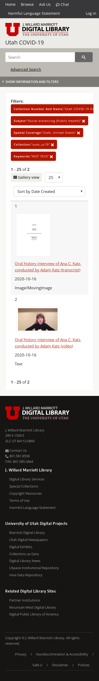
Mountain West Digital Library (32, 607)
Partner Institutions (24, 600)
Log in (91, 13)
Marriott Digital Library (27, 532)
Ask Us (45, 4)
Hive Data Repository (26, 575)
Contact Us (16, 450)
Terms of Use (19, 500)
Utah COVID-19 (24, 42)
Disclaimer (60, 665)
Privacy (20, 654)
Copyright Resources (25, 493)
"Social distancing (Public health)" (49, 121)
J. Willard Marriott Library (24, 430)
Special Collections (23, 486)
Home (10, 4)
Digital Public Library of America (34, 614)
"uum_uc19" (34, 144)
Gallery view (28, 177)
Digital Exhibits (20, 546)
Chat (62, 4)
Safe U (37, 665)
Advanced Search (26, 69)
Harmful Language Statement (34, 13)
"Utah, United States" (47, 133)
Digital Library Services (26, 479)
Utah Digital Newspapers (28, 539)
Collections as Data (24, 553)
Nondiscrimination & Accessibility (62, 654)
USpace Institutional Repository (34, 567)
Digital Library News (24, 560)
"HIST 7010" (33, 156)
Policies (83, 665)
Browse (27, 4)
